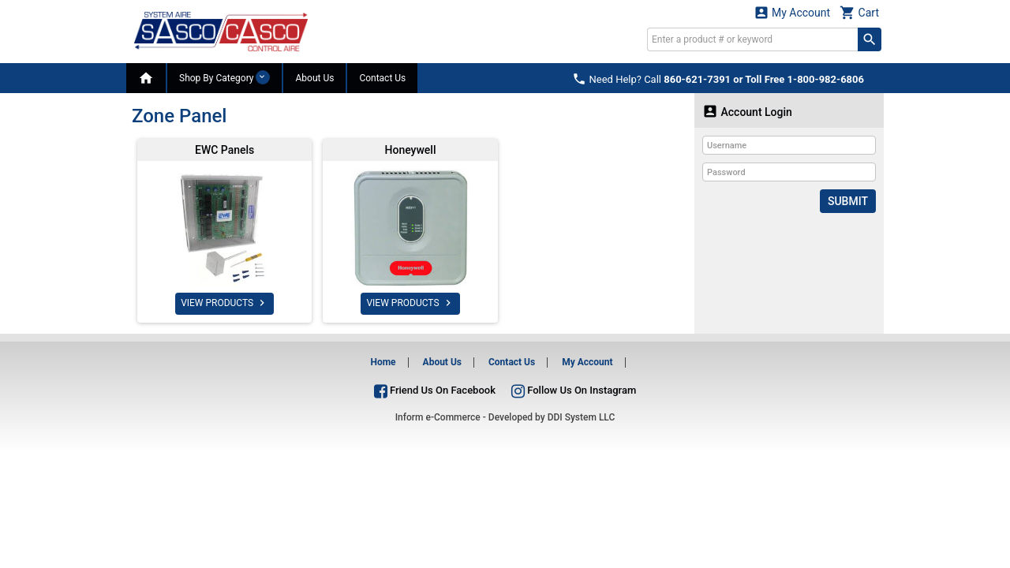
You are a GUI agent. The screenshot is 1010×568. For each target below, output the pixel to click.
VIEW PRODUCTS (224, 303)
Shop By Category (224, 77)
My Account (792, 12)
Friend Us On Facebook (435, 390)
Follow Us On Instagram (573, 390)
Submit (848, 201)
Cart (859, 12)
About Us (314, 78)
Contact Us (382, 78)
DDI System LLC (581, 417)
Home (382, 362)
